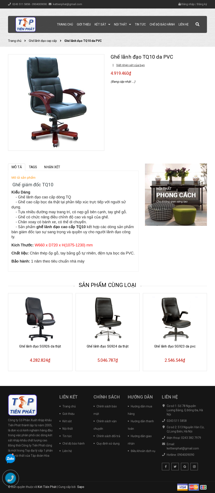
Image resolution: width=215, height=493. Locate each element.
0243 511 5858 (21, 4)
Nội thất (67, 428)
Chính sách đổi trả (108, 436)
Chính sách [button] (107, 397)
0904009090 (39, 4)
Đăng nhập (188, 4)
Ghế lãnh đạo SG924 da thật (107, 346)
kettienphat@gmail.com (67, 4)
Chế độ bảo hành (73, 443)
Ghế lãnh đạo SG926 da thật (40, 346)
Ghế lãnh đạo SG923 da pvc (175, 346)
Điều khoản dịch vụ (143, 451)
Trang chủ (69, 406)
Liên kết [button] (68, 397)
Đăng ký (202, 4)
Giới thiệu (68, 413)
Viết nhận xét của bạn (130, 65)
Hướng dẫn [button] (140, 397)
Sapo (80, 487)
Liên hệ (67, 451)
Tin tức (67, 436)
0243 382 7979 (191, 437)
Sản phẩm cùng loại (107, 285)
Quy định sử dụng (108, 443)
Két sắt (67, 421)
